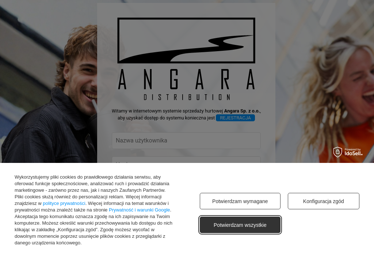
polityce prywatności (64, 203)
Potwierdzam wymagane (240, 201)
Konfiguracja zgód (323, 201)
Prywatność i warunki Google (139, 210)
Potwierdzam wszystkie (240, 225)
